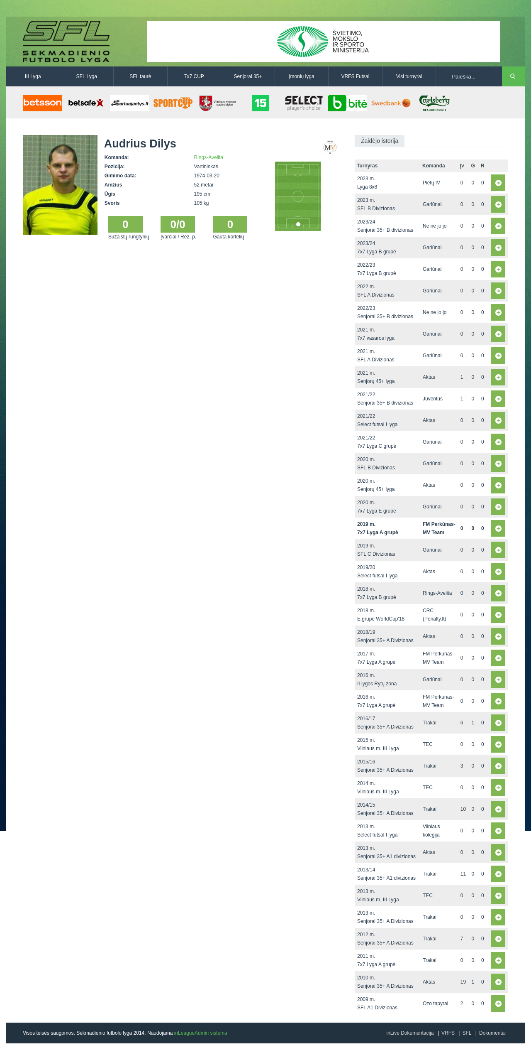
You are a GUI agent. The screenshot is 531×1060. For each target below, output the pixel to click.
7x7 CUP (194, 76)
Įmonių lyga (301, 76)
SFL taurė (140, 76)
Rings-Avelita (208, 157)
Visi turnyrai (409, 76)
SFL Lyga (86, 76)
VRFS (448, 1033)
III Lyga (33, 76)
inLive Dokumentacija (410, 1033)
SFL (466, 1033)
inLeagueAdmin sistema (200, 1033)
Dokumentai (492, 1033)
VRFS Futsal (355, 76)
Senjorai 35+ (248, 76)
